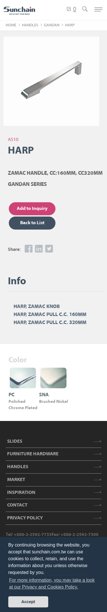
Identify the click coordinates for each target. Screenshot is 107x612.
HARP (69, 25)
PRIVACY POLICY (25, 518)
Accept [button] (28, 601)
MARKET (16, 479)
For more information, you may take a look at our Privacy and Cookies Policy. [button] (52, 583)
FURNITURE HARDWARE (32, 454)
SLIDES (14, 441)
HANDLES (30, 25)
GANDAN (51, 25)
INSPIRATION (21, 492)
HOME (11, 25)
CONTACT (17, 505)
